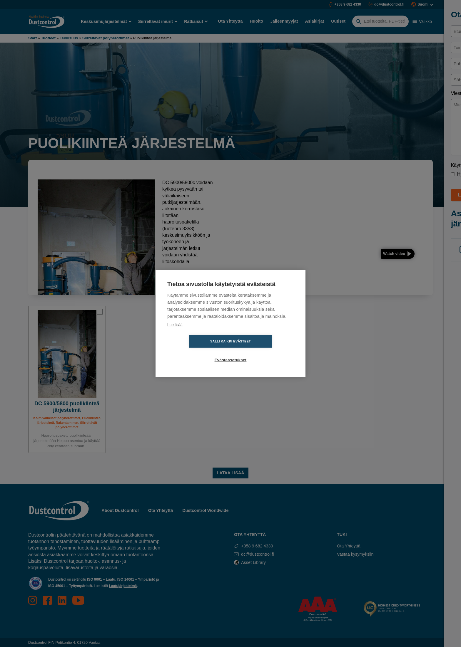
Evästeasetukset (264, 351)
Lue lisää (175, 334)
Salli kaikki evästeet (196, 350)
